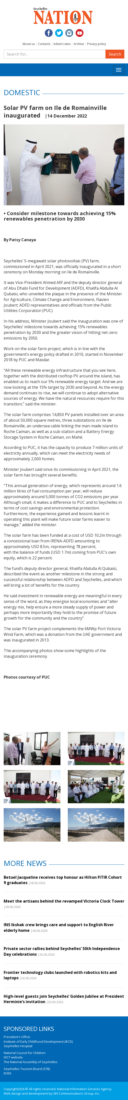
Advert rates (61, 44)
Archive (79, 44)
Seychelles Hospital (18, 1046)
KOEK (7, 1073)
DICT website (13, 1057)
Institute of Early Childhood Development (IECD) (38, 1041)
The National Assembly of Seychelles (31, 1062)
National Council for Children (25, 1053)
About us (28, 44)
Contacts (44, 44)
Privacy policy (96, 44)
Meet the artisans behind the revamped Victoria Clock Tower (64, 901)
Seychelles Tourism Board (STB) (27, 1069)
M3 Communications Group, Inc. (77, 1093)
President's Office (17, 1037)
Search (115, 54)
